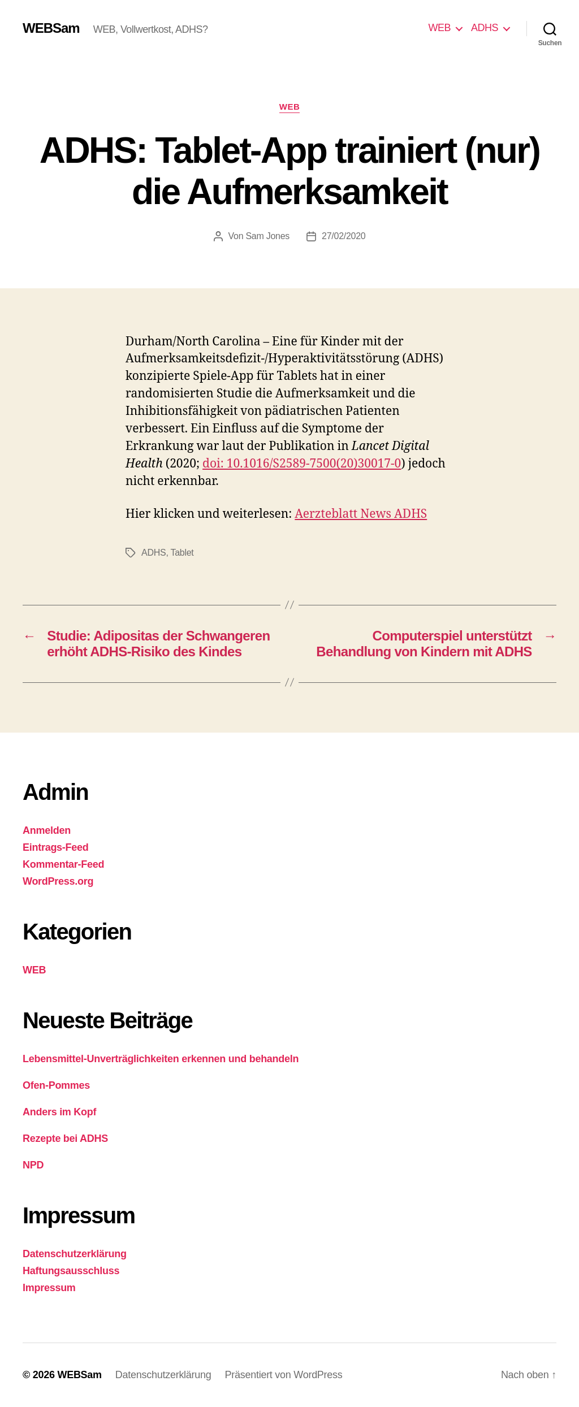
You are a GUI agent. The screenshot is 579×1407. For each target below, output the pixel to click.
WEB (439, 27)
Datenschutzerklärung (75, 1253)
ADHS (484, 27)
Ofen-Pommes (56, 1085)
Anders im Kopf (59, 1112)
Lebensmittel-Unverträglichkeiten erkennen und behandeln (161, 1058)
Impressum (49, 1287)
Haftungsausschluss (71, 1270)
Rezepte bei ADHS (65, 1138)
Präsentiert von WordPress (284, 1374)
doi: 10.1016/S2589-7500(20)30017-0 (301, 463)
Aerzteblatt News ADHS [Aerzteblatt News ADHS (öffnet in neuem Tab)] (361, 514)
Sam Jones (267, 236)
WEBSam (51, 28)
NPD (33, 1165)
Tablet (181, 552)
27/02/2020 (343, 236)
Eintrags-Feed (56, 847)
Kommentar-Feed (63, 864)
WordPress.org (58, 881)
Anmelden (47, 830)
